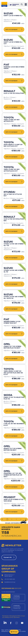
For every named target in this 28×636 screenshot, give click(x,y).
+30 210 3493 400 (9, 579)
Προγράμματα (13, 615)
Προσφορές (5, 615)
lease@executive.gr (9, 582)
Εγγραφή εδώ (8, 557)
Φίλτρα (14, 632)
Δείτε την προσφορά (11, 29)
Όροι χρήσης (5, 630)
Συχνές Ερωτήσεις (14, 617)
